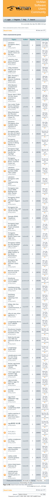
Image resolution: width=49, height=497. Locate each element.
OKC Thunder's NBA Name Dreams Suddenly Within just (14, 78)
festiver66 (25, 236)
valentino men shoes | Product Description (13, 61)
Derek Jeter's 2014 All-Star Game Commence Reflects (14, 97)
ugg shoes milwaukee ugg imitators (13, 398)
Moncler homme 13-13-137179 (13, 271)
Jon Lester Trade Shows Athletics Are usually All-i (14, 106)
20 (42, 486)
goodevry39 (25, 134)
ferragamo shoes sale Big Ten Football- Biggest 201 (14, 200)
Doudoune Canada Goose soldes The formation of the (14, 330)
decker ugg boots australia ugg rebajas (14, 365)
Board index (8, 30)
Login (7, 20)
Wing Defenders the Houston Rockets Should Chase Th (13, 114)
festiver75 (25, 88)
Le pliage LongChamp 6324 (14, 407)
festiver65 (25, 45)
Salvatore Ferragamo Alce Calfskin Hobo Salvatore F (13, 124)
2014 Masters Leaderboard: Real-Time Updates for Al (13, 87)
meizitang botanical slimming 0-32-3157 (13, 297)
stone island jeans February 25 (14, 465)
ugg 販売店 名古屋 (14, 423)
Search (31, 20)
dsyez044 (25, 201)
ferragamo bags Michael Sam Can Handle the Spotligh (14, 151)
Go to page (30, 486)
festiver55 (25, 62)
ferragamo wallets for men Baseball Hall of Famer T (14, 244)
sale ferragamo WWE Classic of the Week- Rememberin (13, 253)
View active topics (23, 27)
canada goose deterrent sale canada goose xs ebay (14, 474)
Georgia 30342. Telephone (13, 217)
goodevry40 (25, 407)
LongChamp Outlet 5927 (12, 348)
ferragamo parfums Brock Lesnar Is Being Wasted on (13, 142)
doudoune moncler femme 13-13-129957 (13, 279)
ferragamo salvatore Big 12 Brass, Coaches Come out (13, 160)
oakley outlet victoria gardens (13, 457)
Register (16, 20)
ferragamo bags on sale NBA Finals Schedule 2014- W (13, 226)
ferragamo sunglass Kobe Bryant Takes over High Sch (14, 235)
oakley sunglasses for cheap (14, 440)
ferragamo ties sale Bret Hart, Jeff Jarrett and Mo (14, 209)
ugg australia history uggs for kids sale (13, 381)
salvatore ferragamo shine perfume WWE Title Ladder (13, 170)
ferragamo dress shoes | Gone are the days (14, 52)
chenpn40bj (25, 331)
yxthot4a (25, 53)
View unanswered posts (10, 27)
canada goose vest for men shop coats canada (14, 357)
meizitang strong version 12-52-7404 (14, 288)
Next (44, 486)
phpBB (17, 496)
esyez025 (25, 98)
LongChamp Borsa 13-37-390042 (14, 322)
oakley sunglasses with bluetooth (14, 448)
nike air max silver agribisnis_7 (14, 314)
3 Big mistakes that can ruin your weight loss (14, 69)
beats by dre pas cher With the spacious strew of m (14, 339)
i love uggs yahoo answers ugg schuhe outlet (14, 373)
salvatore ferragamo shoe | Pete (14, 44)
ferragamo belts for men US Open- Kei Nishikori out (14, 133)
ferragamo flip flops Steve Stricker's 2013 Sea (13, 262)
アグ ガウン (12, 432)
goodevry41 (25, 181)
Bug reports (12, 47)
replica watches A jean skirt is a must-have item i (14, 415)
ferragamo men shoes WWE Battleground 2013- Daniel (13, 190)
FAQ (23, 20)
